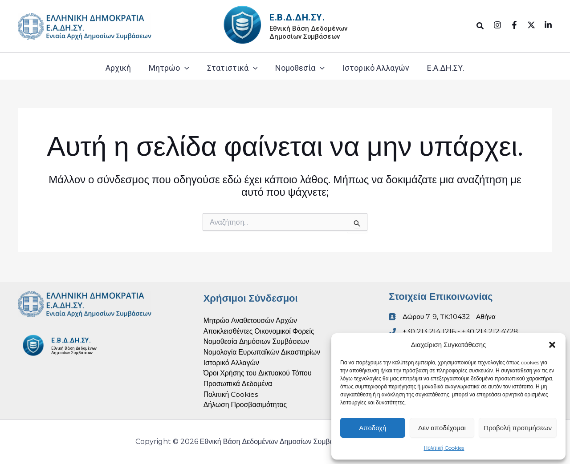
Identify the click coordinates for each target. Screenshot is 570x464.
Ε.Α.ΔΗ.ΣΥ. (445, 68)
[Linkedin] (548, 25)
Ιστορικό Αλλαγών (375, 68)
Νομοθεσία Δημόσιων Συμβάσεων (257, 340)
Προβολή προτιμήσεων (518, 428)
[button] (552, 344)
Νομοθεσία (300, 68)
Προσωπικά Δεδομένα (238, 383)
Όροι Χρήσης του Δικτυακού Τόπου (258, 372)
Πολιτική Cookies (444, 447)
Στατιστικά (232, 68)
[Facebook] (514, 25)
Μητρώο (169, 68)
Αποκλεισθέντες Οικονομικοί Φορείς (260, 330)
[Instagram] (497, 25)
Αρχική (118, 68)
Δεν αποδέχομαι (442, 428)
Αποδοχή (372, 428)
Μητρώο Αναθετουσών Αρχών (251, 319)
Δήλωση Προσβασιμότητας (246, 404)
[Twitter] (531, 25)
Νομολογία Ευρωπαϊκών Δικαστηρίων (263, 351)
